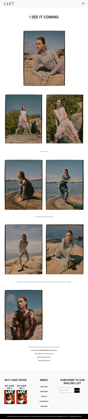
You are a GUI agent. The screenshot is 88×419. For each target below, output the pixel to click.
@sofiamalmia (46, 360)
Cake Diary (44, 387)
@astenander (53, 350)
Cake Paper (44, 391)
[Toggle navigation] (83, 4)
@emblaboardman (45, 357)
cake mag (8, 3)
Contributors (44, 401)
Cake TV (44, 396)
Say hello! (44, 406)
